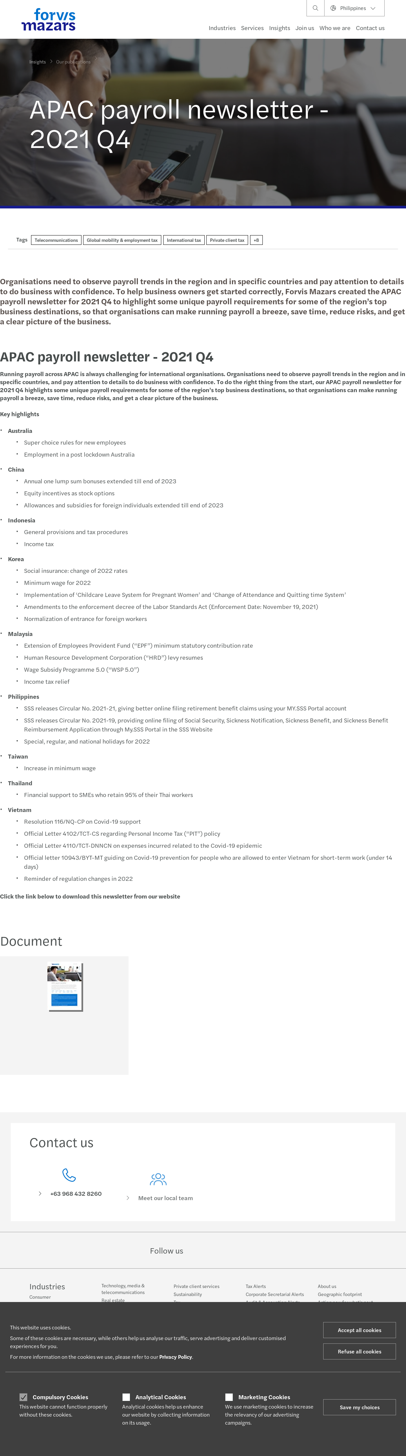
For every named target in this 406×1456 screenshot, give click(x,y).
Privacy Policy (175, 1356)
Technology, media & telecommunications (123, 1288)
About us (327, 1286)
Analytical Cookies (161, 1397)
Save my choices (360, 1407)
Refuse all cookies (359, 1351)
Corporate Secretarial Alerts (275, 1294)
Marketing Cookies (264, 1397)
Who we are (335, 27)
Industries (222, 27)
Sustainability (188, 1294)
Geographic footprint (340, 1294)
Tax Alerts (256, 1286)
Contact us (370, 27)
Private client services (196, 1286)
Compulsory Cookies (60, 1397)
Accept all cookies (359, 1330)
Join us (304, 27)
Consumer (40, 1296)
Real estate (113, 1300)
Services (252, 27)
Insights (279, 27)
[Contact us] (69, 1194)
